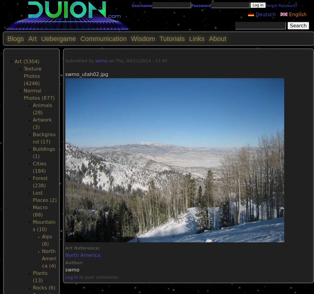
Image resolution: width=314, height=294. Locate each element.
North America (83, 255)
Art (32, 39)
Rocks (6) (44, 288)
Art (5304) (27, 61)
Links (197, 39)
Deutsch (262, 14)
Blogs (15, 39)
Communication (103, 39)
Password (201, 6)
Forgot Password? (281, 6)
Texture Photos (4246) (33, 76)
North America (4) (49, 258)
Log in (71, 277)
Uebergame (58, 39)
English (293, 14)
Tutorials (172, 39)
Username (142, 6)
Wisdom (143, 39)
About (217, 39)
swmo (101, 60)
